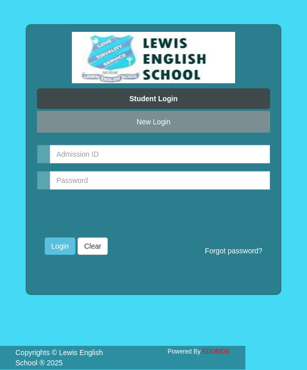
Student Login (153, 99)
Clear (92, 246)
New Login (153, 122)
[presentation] (105, 212)
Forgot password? (233, 251)
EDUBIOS (216, 351)
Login (60, 246)
